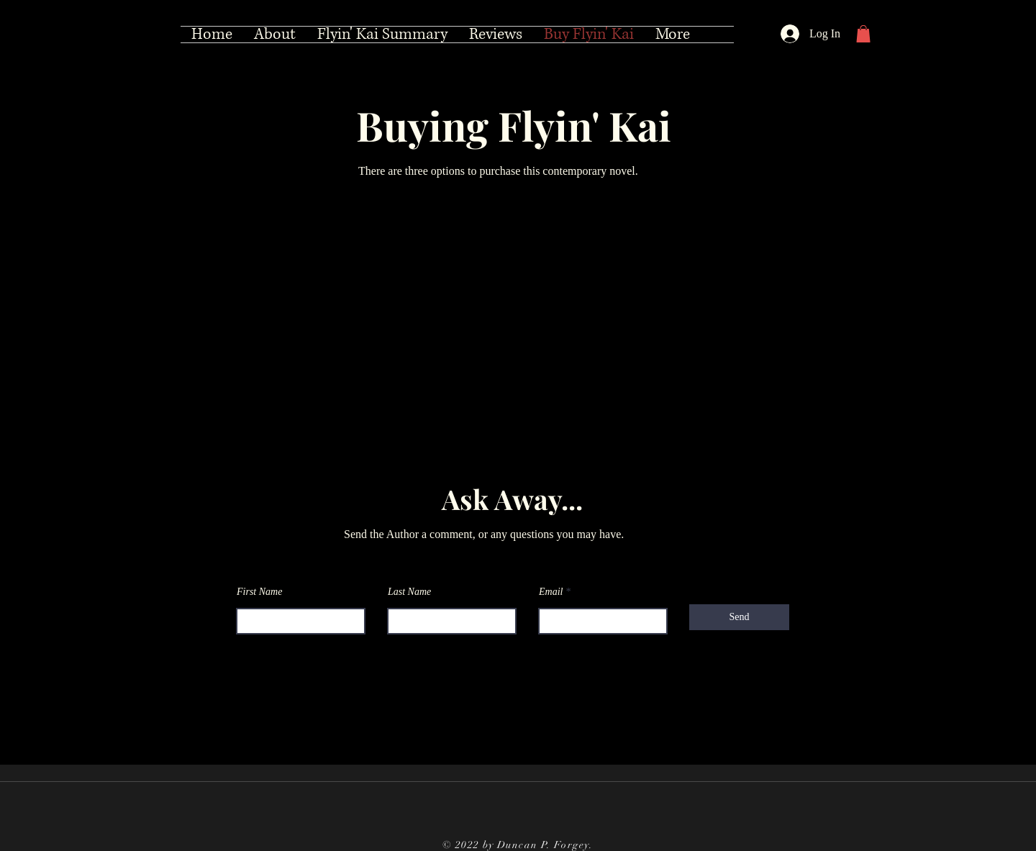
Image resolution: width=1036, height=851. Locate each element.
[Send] (739, 617)
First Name (259, 592)
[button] (863, 33)
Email (551, 592)
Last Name (409, 592)
